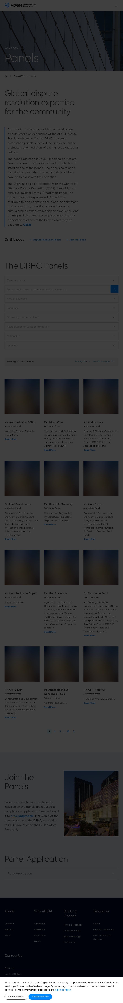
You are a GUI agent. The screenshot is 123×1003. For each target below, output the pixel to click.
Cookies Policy (63, 989)
